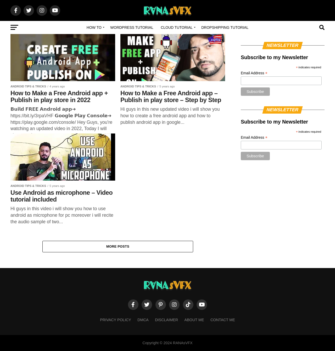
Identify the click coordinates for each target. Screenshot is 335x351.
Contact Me (222, 320)
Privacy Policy (115, 320)
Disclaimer (166, 320)
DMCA (142, 320)
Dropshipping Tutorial (224, 27)
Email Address (254, 73)
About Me (194, 320)
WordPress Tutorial (131, 27)
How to (94, 27)
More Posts (117, 246)
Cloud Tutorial (177, 27)
